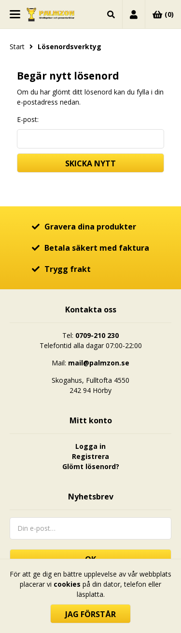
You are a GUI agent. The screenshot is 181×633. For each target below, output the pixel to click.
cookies (67, 584)
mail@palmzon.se (98, 362)
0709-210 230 (97, 335)
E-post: (28, 119)
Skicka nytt (90, 163)
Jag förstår (90, 614)
